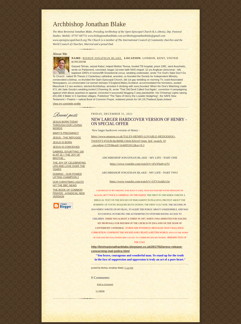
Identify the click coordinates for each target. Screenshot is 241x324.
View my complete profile (67, 103)
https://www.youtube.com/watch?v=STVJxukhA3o (140, 181)
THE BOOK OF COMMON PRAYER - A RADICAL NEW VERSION (69, 193)
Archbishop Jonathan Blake (89, 24)
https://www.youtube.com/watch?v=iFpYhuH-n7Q (139, 163)
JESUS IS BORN (62, 142)
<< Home (100, 291)
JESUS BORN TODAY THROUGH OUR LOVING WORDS (67, 125)
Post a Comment (105, 284)
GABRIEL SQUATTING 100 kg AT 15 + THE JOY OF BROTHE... (68, 155)
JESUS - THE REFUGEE (67, 137)
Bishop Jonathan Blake (102, 58)
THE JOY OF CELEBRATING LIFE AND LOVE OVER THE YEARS (69, 166)
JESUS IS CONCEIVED (66, 146)
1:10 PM (129, 268)
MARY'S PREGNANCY (66, 133)
